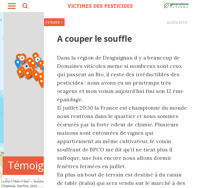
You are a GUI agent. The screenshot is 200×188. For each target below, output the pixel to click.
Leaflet (6, 181)
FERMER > (54, 22)
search (25, 6)
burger (12, 6)
